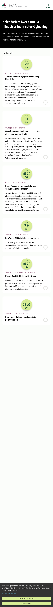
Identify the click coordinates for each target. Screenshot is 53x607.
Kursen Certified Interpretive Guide (20, 276)
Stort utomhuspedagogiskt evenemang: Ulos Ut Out (22, 77)
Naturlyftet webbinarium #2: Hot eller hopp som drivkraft (22, 132)
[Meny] (48, 6)
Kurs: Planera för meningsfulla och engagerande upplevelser (20, 187)
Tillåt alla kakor (26, 603)
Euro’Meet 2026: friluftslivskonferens (22, 238)
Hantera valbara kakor (9, 594)
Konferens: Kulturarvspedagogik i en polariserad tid (21, 318)
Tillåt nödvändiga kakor (26, 598)
